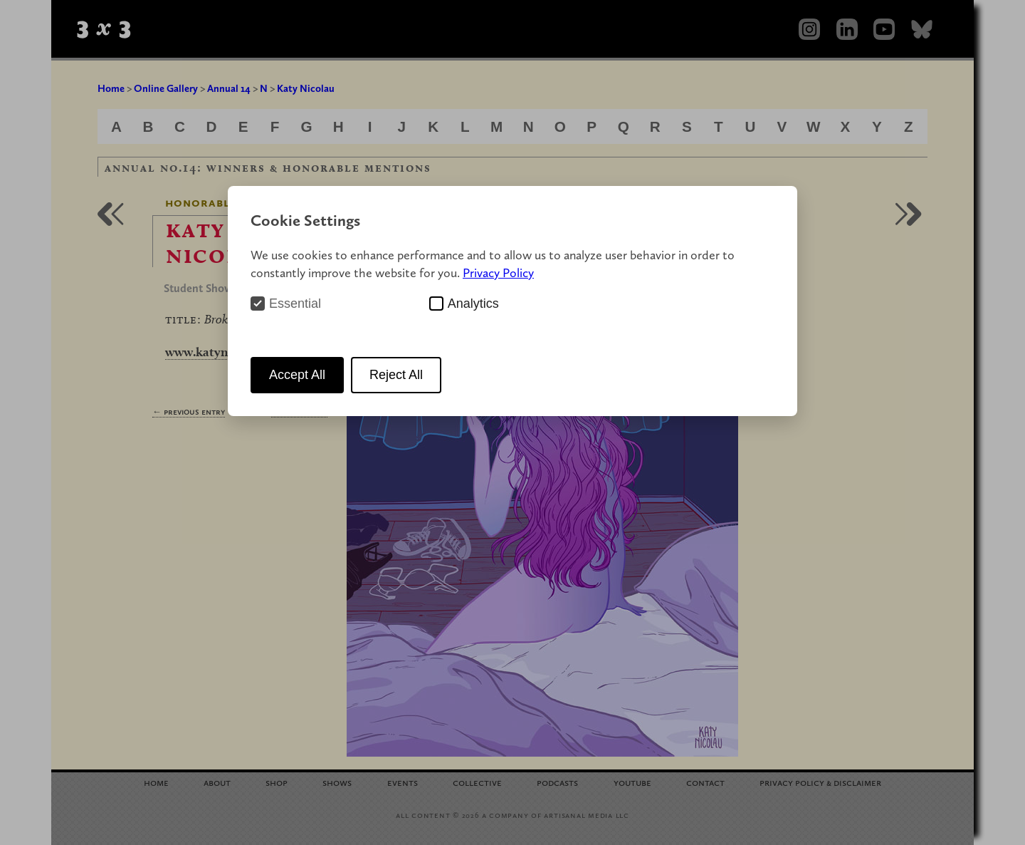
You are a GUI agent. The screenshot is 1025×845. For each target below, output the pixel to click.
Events (402, 782)
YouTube (632, 782)
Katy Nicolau (306, 88)
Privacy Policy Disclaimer (820, 782)
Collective (477, 782)
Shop (277, 782)
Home (111, 88)
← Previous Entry (188, 411)
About (217, 782)
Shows (337, 782)
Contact (705, 782)
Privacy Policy (498, 272)
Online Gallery (166, 88)
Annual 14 (229, 88)
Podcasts (557, 782)
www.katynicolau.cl (219, 351)
